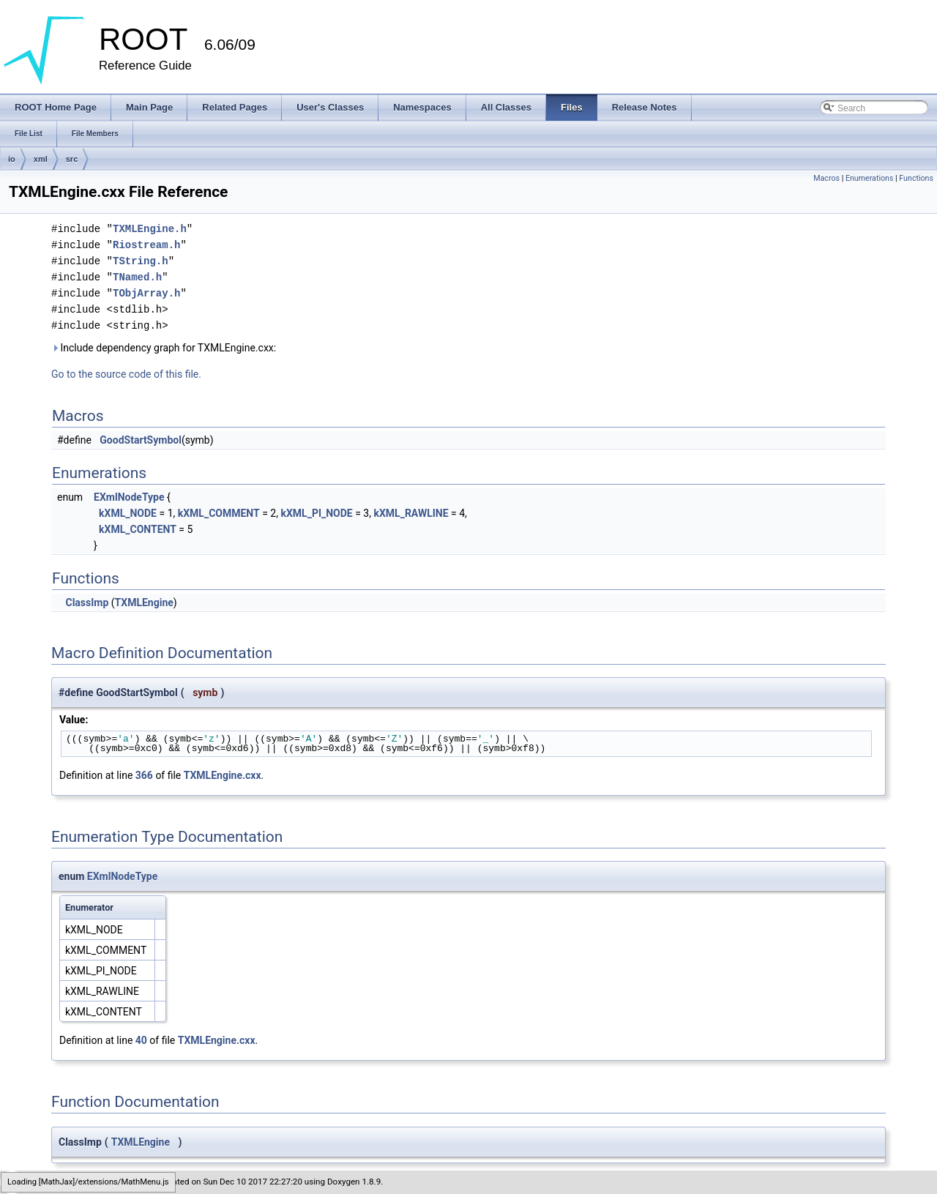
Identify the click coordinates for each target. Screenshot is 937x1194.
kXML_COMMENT (219, 513)
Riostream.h (146, 245)
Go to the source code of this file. (126, 374)
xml (41, 158)
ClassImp (86, 602)
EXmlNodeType (129, 497)
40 (141, 1040)
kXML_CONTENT (137, 529)
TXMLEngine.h (150, 229)
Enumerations (869, 178)
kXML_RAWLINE (410, 513)
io (11, 158)
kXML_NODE (128, 513)
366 (144, 775)
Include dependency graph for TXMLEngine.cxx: (163, 348)
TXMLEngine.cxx (222, 775)
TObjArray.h (146, 293)
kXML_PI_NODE (316, 513)
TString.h (140, 261)
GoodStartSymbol (141, 440)
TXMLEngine (144, 602)
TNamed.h (137, 277)
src (72, 158)
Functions (916, 178)
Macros (826, 178)
